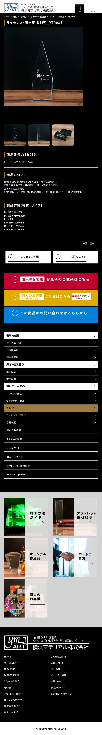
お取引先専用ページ (61, 693)
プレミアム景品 (14, 393)
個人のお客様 (13, 429)
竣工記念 (11, 379)
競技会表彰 (12, 357)
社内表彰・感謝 (14, 342)
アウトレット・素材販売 (18, 466)
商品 (15, 16)
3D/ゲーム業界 (12, 681)
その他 (23, 16)
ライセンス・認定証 (38, 16)
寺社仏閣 (11, 422)
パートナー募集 (59, 675)
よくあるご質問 (14, 438)
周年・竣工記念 (15, 364)
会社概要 (55, 669)
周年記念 (11, 371)
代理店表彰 (12, 350)
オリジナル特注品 (15, 475)
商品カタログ (57, 687)
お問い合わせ (58, 681)
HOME (6, 16)
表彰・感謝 (12, 335)
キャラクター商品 (15, 400)
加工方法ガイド (14, 456)
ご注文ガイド (13, 447)
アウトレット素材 (12, 693)
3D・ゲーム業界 (15, 386)
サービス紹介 (11, 662)
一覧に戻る (88, 243)
